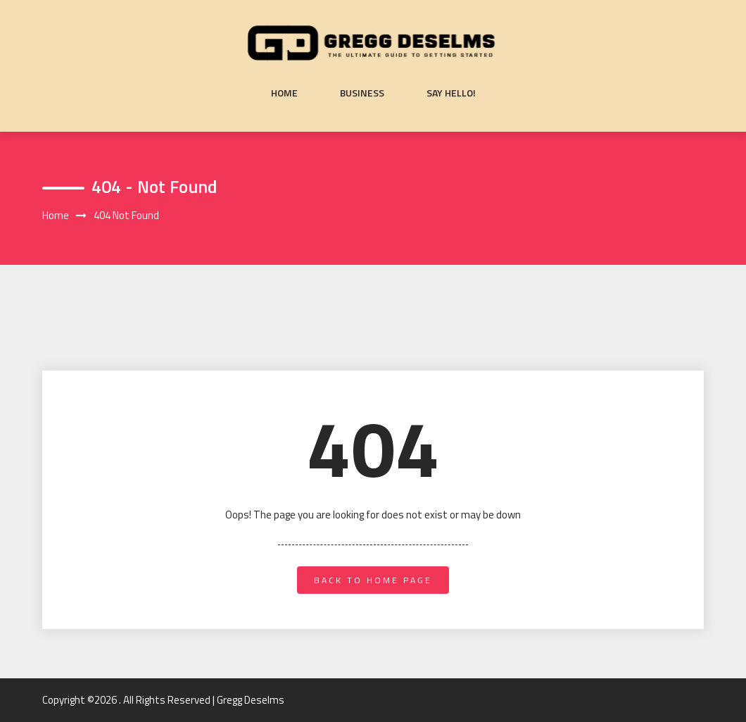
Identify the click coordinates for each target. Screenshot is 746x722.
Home (284, 93)
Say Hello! (451, 93)
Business (362, 93)
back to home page (373, 580)
